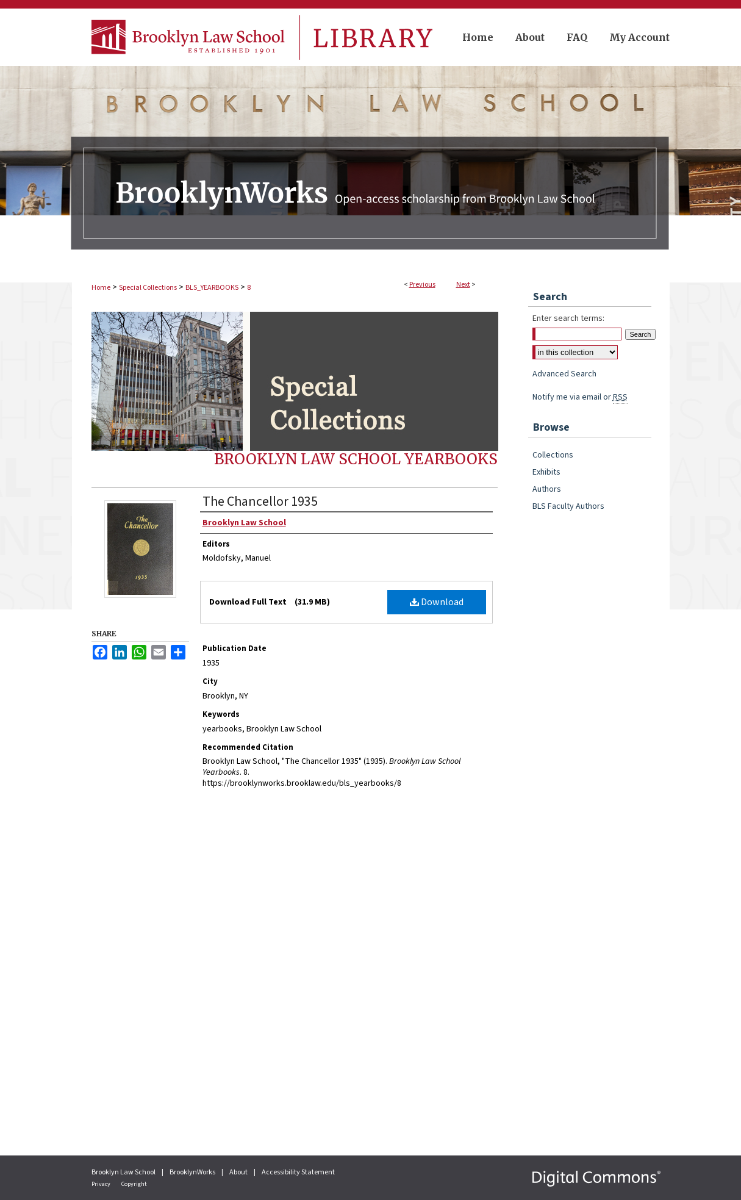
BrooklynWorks (193, 1172)
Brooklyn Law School (124, 1172)
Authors (546, 489)
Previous (422, 284)
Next (463, 284)
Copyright (134, 1184)
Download (437, 602)
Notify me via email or (580, 397)
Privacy (101, 1184)
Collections (552, 455)
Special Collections (148, 287)
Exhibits (546, 472)
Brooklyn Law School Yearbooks (356, 459)
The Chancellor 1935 (260, 501)
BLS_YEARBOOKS (211, 287)
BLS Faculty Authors (568, 506)
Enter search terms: (568, 318)
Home (100, 287)
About (239, 1172)
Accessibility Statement (298, 1172)
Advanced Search (564, 374)
